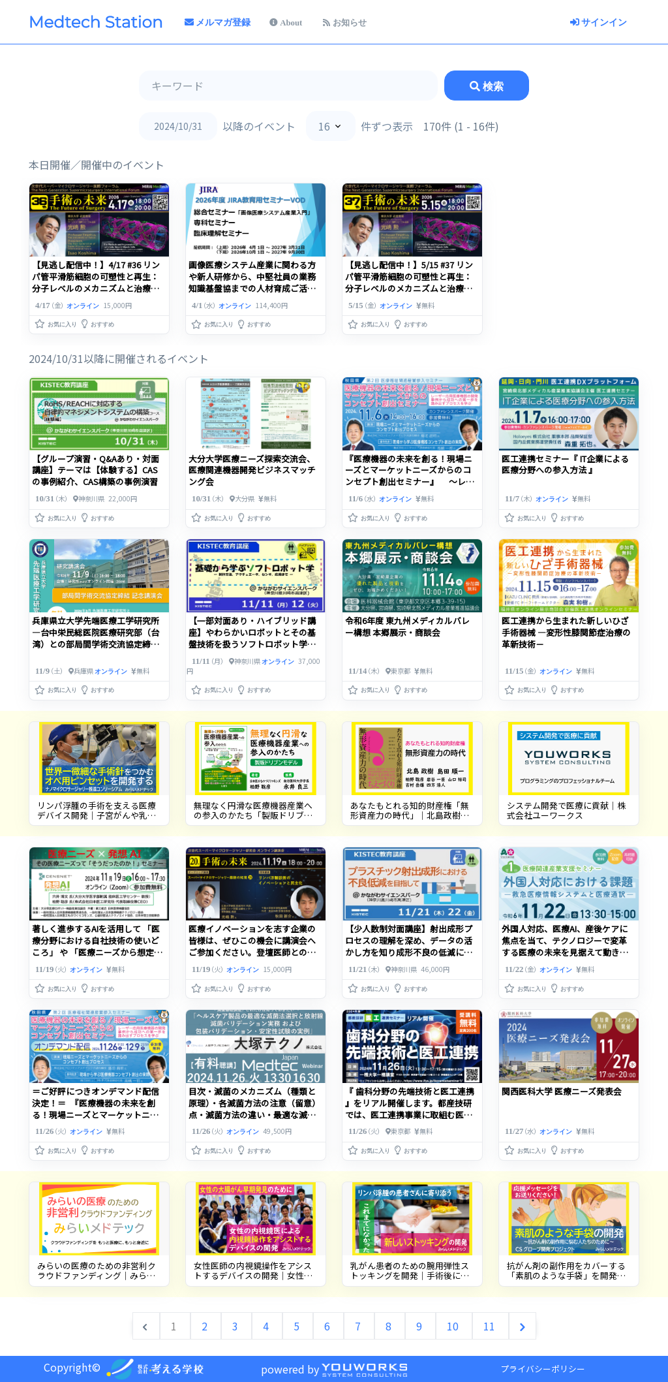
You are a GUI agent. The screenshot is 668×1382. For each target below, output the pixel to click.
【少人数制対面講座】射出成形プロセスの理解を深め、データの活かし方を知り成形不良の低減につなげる (408, 946)
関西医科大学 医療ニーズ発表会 (562, 1091)
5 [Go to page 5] (298, 1326)
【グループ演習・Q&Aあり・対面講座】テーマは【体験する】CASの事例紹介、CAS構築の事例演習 (95, 470)
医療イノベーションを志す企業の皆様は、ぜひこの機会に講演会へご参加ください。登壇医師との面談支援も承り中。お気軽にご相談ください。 (252, 952)
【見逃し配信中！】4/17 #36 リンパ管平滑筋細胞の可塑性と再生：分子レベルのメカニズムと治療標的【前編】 (409, 282)
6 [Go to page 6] (328, 1326)
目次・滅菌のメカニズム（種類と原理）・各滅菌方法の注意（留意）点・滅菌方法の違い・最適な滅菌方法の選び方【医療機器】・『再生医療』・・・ (254, 1114)
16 (324, 126)
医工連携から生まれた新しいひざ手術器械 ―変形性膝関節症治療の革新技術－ (566, 632)
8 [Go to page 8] (390, 1326)
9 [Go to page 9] (420, 1326)
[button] (57, 321)
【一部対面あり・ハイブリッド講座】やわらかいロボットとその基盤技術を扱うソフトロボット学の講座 (252, 638)
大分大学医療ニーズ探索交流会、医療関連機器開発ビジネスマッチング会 (252, 470)
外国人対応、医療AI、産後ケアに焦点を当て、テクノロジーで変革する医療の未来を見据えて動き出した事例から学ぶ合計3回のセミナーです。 (567, 952)
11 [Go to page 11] (490, 1326)
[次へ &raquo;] (522, 1326)
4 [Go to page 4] (267, 1326)
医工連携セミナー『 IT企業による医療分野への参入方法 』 (565, 464)
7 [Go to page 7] (359, 1326)
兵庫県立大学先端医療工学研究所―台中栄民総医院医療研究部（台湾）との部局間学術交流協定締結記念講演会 (95, 638)
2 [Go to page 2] (206, 1326)
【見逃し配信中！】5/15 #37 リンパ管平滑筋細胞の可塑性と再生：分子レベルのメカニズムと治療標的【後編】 (252, 282)
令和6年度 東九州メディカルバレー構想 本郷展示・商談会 (407, 626)
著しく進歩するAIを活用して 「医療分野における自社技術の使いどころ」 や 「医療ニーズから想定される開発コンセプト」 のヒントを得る (97, 952)
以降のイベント (259, 126)
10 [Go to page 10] (454, 1326)
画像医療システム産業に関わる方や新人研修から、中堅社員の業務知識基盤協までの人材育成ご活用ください (95, 282)
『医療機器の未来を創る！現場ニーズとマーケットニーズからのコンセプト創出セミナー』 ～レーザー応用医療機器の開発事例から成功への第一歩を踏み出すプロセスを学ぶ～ (409, 488)
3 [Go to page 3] (236, 1326)
